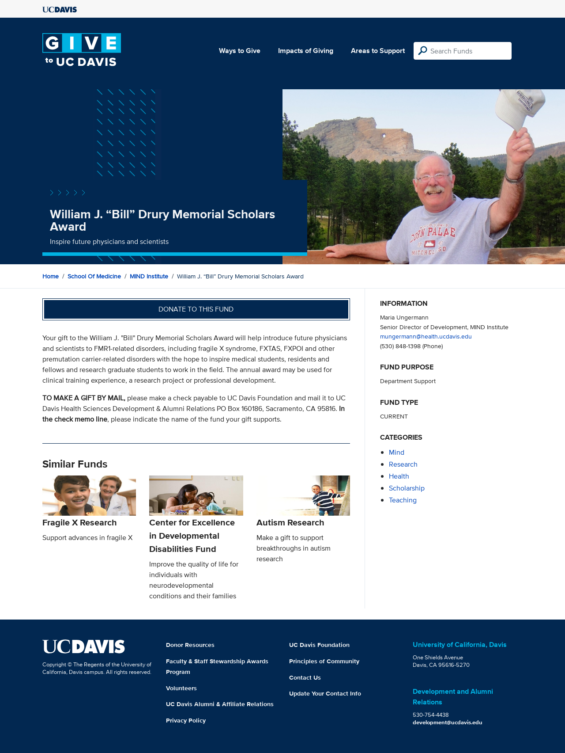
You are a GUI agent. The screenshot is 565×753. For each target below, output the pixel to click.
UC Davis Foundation (319, 644)
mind (396, 452)
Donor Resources (190, 644)
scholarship (407, 488)
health (399, 476)
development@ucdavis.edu (447, 722)
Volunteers (181, 688)
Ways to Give (239, 51)
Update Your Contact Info (325, 693)
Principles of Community (324, 661)
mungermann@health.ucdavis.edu (426, 336)
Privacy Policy (186, 720)
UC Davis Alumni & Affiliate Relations (220, 704)
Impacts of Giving (305, 51)
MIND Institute (149, 276)
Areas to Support (378, 51)
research (403, 464)
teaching (403, 500)
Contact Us (305, 677)
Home (50, 276)
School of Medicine (94, 276)
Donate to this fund (196, 309)
